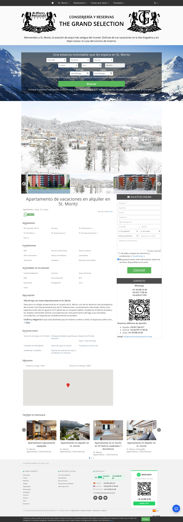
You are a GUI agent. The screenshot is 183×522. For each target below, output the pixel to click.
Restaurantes (27, 489)
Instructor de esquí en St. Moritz (37, 336)
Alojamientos (27, 486)
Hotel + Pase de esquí (87, 341)
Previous (24, 184)
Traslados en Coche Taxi (88, 345)
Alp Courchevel (62, 480)
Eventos (25, 498)
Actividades (26, 492)
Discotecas (26, 503)
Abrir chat (144, 503)
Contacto (104, 510)
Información (26, 475)
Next (159, 184)
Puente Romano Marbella (65, 483)
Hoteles (25, 483)
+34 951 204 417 (109, 483)
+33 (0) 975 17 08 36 (110, 486)
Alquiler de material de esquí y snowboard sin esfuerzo (63, 351)
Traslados (119, 3)
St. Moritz (63, 3)
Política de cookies (86, 510)
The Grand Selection (64, 475)
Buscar (91, 84)
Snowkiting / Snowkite (32, 350)
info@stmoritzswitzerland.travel (137, 336)
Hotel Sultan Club (63, 486)
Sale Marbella (62, 478)
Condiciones (138, 256)
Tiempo (25, 478)
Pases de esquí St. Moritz (61, 345)
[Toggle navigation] (156, 3)
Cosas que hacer (100, 3)
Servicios (25, 495)
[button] (68, 385)
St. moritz (44, 209)
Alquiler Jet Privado (86, 336)
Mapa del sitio (75, 510)
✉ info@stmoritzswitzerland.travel (104, 493)
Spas (24, 501)
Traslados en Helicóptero (34, 345)
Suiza (37, 209)
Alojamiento (80, 3)
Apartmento (28, 209)
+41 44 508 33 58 (110, 489)
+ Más (27, 322)
